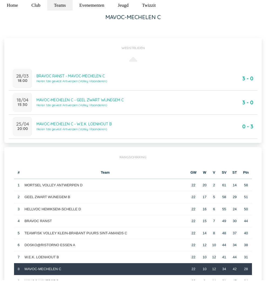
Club (36, 5)
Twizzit (149, 5)
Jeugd (123, 5)
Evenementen (92, 5)
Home (12, 5)
